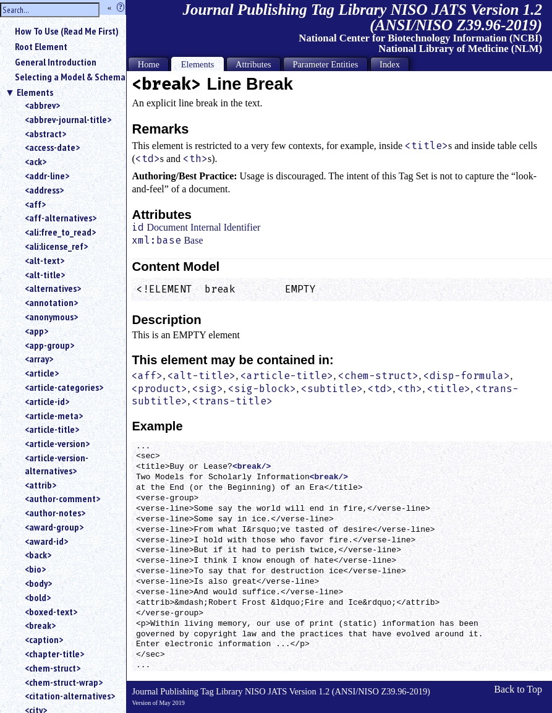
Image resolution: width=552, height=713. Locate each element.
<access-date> (52, 147)
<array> (39, 358)
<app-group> (49, 345)
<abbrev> (42, 105)
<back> (38, 555)
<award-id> (46, 541)
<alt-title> (45, 274)
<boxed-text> (51, 611)
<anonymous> (51, 316)
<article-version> (57, 443)
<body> (38, 583)
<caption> (44, 639)
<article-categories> (64, 387)
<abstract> (45, 133)
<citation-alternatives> (70, 696)
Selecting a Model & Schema (70, 76)
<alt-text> (44, 260)
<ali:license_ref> (56, 246)
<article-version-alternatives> (56, 464)
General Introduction (55, 62)
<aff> (35, 204)
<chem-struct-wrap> (64, 682)
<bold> (38, 597)
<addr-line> (47, 175)
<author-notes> (55, 512)
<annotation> (51, 302)
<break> (40, 625)
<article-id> (47, 401)
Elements (35, 92)
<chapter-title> (54, 653)
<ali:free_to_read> (60, 232)
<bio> (35, 569)
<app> (36, 331)
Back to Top (518, 689)
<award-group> (54, 527)
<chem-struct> (52, 668)
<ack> (35, 161)
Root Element (41, 46)
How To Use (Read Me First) (67, 31)
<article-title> (52, 429)
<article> (42, 373)
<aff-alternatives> (60, 217)
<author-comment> (62, 498)
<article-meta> (54, 415)
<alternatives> (53, 288)
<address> (44, 190)
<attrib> (40, 485)
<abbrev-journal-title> (68, 119)
